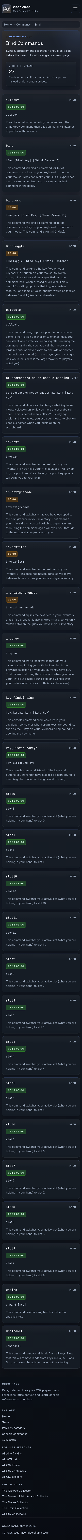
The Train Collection (15, 1508)
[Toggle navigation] (75, 9)
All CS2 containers (14, 1471)
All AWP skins (11, 1459)
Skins (5, 1422)
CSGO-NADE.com (13, 1525)
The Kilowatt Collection (16, 1490)
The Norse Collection (15, 1502)
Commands (23, 24)
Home (8, 24)
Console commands (14, 1434)
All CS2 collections (14, 1514)
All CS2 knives (11, 1465)
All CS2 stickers (12, 1476)
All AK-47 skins (12, 1453)
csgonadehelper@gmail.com (31, 1532)
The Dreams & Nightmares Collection (25, 1496)
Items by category (13, 1428)
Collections (9, 1439)
